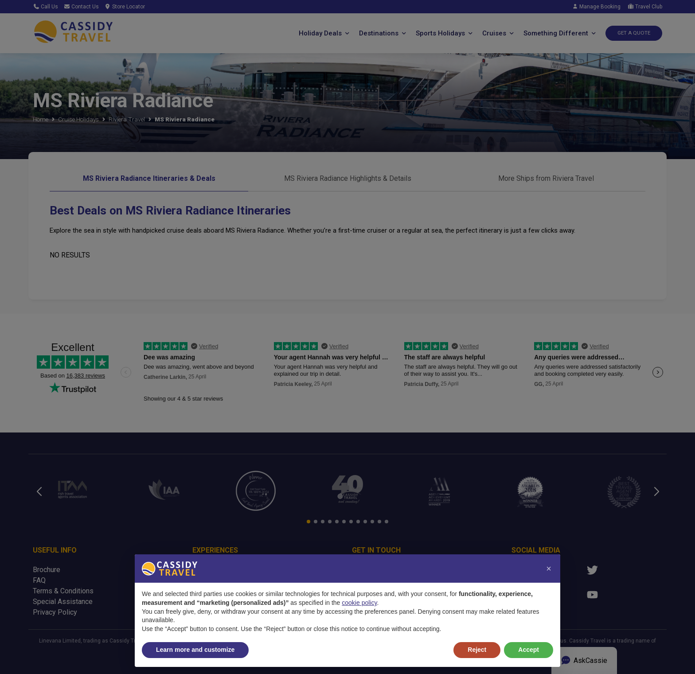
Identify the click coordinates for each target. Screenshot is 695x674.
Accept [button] (528, 649)
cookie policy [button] (359, 602)
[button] (549, 568)
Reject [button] (477, 649)
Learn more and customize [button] (195, 649)
